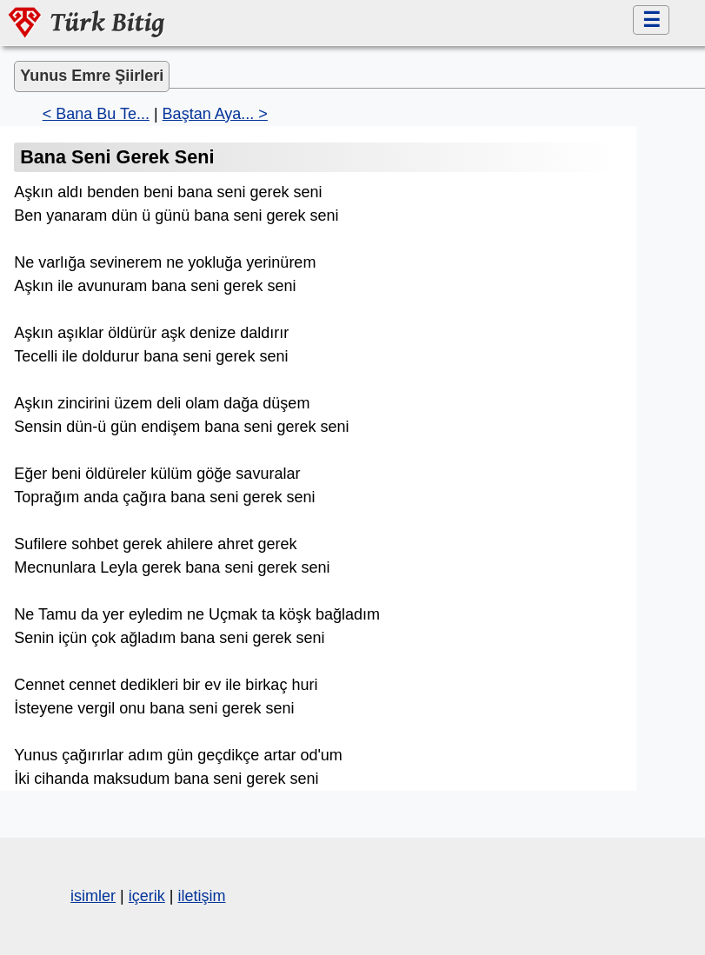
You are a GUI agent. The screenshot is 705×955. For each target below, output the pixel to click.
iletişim (201, 896)
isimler (93, 896)
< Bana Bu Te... (96, 114)
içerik (147, 896)
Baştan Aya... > (215, 114)
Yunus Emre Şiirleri (91, 75)
